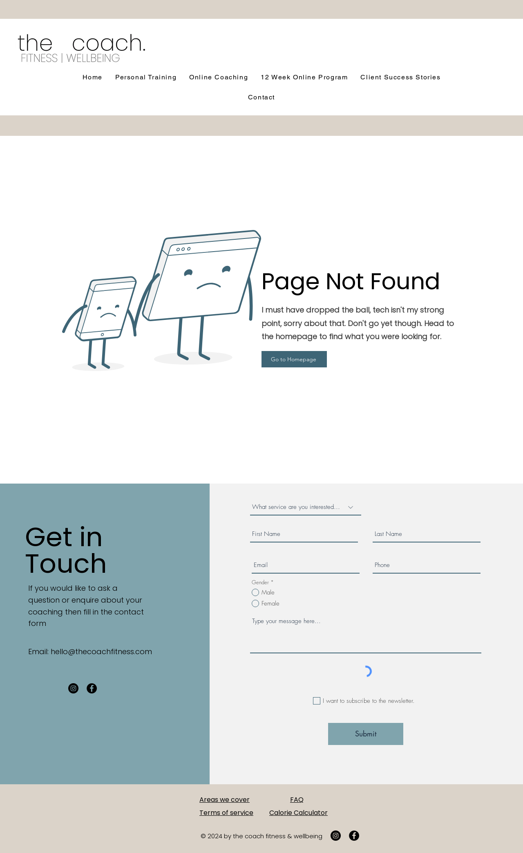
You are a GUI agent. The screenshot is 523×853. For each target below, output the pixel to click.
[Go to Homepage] (294, 359)
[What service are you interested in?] (305, 507)
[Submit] (365, 734)
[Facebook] (92, 688)
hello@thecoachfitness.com (101, 651)
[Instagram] (73, 688)
